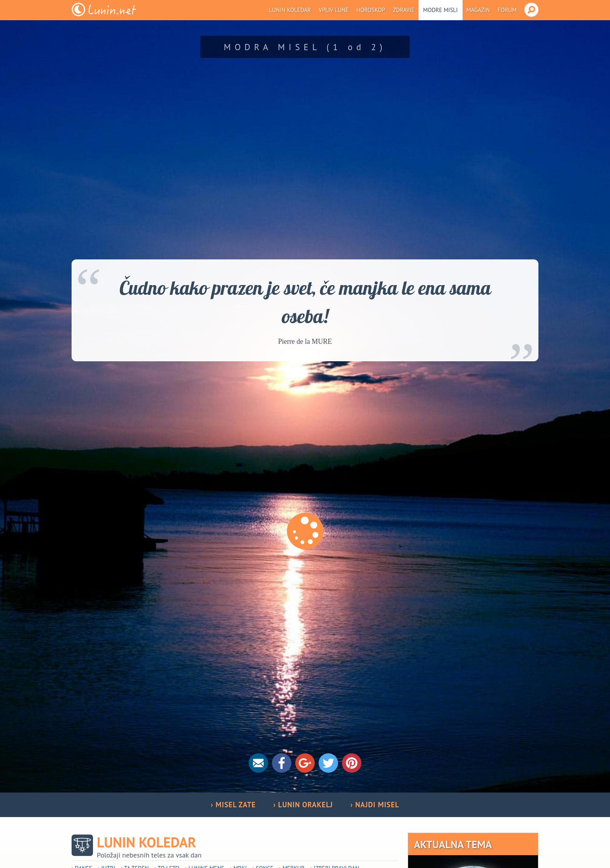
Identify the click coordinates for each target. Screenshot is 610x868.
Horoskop (370, 10)
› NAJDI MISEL (375, 804)
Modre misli (440, 10)
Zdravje (404, 10)
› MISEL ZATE (233, 804)
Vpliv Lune (334, 10)
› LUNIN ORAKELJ (303, 804)
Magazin (478, 10)
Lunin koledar (290, 10)
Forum (507, 10)
